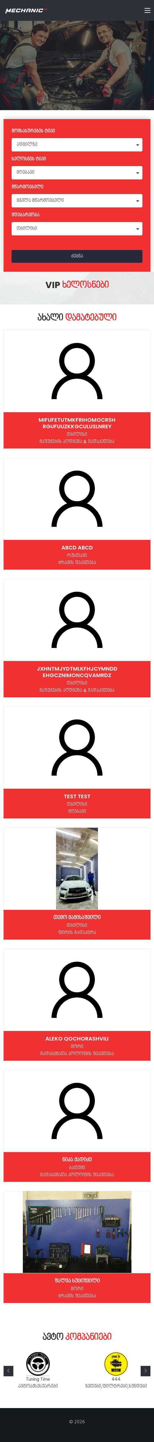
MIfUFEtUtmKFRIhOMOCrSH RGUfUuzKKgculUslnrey (77, 423)
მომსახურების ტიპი (33, 131)
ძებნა (77, 256)
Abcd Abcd (77, 547)
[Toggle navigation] (147, 11)
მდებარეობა (25, 215)
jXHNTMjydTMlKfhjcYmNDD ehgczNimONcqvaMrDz (77, 672)
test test (77, 796)
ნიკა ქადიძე (77, 1159)
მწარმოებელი (27, 187)
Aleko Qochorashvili (77, 1038)
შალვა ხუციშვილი (77, 1281)
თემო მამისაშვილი (77, 917)
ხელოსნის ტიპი (29, 159)
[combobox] (77, 144)
